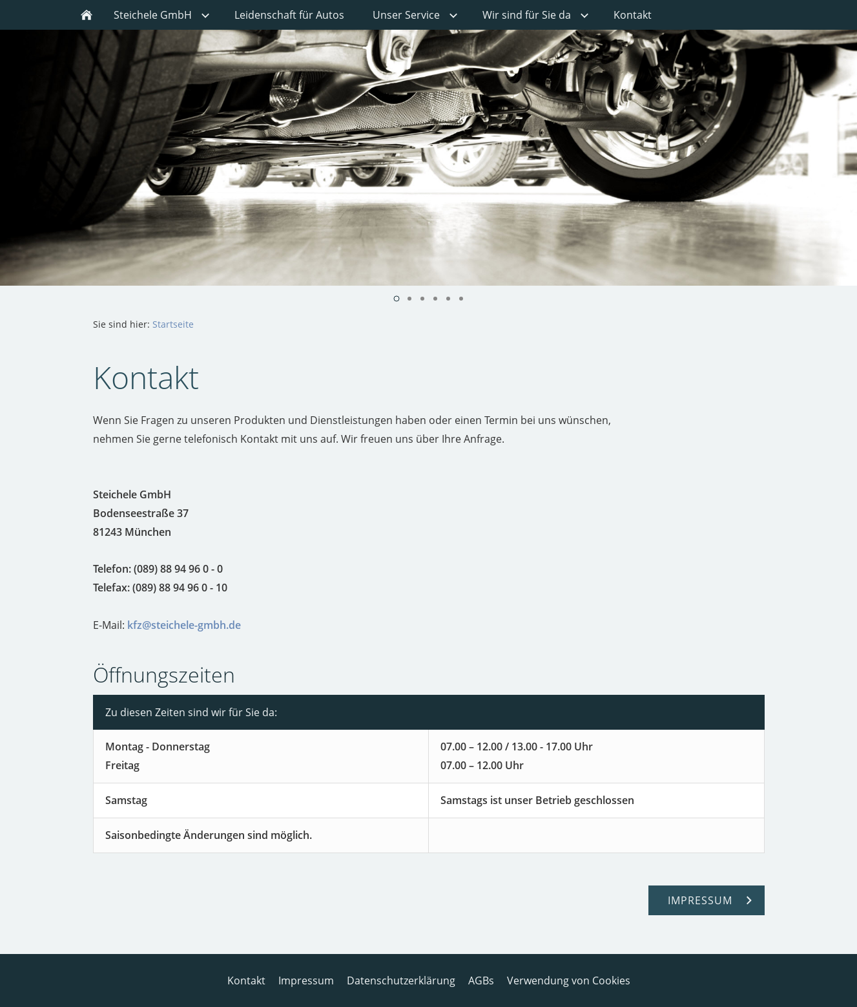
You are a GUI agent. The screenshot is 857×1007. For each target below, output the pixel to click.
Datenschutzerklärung (401, 980)
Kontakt (246, 980)
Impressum (306, 980)
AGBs (481, 980)
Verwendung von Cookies (568, 980)
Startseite (173, 324)
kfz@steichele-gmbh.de (184, 625)
